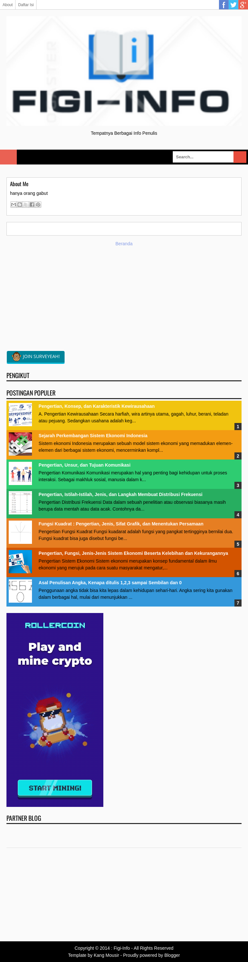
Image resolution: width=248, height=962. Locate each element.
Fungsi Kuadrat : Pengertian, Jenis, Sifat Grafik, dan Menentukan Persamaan (121, 523)
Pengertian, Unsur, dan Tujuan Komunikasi (84, 465)
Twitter (233, 5)
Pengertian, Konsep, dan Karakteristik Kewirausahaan (97, 406)
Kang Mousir (106, 955)
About (8, 5)
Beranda (124, 243)
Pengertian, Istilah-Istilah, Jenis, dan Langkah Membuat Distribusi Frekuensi (120, 494)
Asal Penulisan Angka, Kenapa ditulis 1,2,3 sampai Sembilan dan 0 (110, 582)
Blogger (172, 955)
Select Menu (8, 157)
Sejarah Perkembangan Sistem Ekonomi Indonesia (93, 435)
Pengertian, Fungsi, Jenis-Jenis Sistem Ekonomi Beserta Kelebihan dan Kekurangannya (133, 553)
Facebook (224, 5)
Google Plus (243, 5)
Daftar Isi (26, 5)
